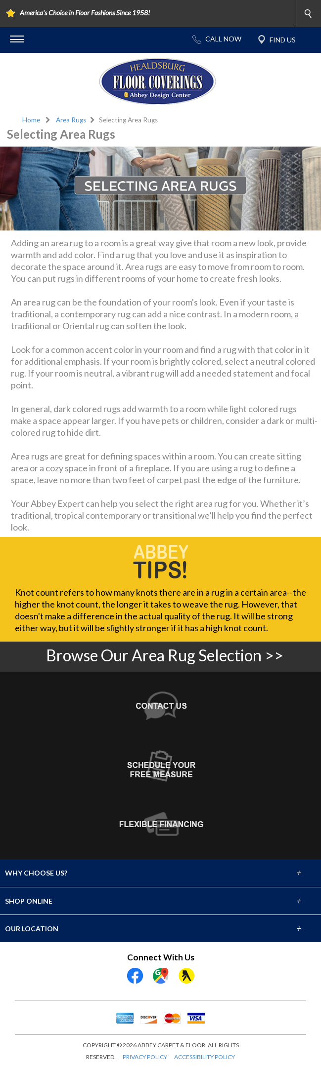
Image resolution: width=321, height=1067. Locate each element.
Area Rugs (71, 120)
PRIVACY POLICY (145, 1057)
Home (31, 120)
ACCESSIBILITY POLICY (204, 1057)
